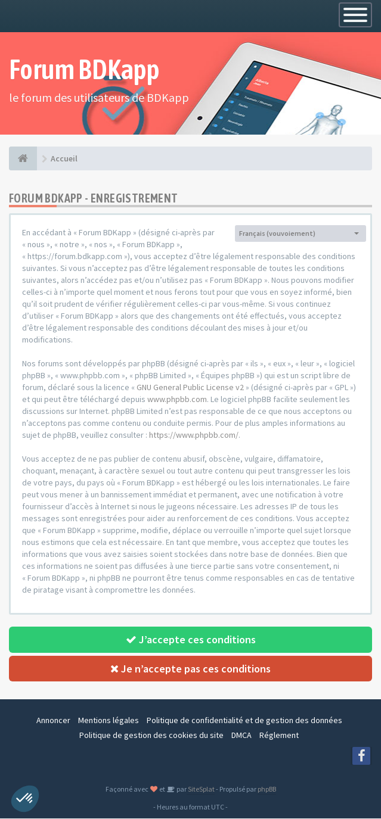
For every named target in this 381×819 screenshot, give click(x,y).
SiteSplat (201, 789)
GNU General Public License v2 (190, 387)
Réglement (279, 735)
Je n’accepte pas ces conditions (190, 668)
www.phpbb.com (177, 399)
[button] (25, 798)
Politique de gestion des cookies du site (151, 735)
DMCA (241, 735)
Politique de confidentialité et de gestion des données (244, 720)
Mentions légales (108, 720)
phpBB (267, 789)
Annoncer (53, 720)
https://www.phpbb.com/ (193, 434)
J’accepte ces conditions (191, 639)
